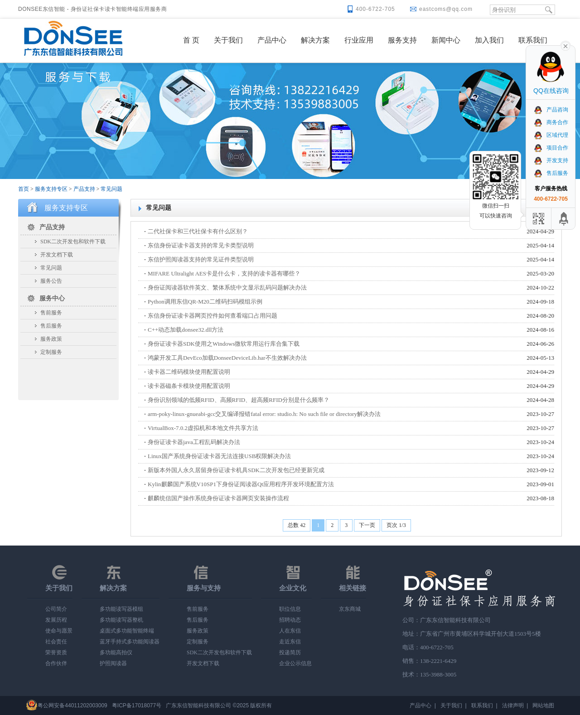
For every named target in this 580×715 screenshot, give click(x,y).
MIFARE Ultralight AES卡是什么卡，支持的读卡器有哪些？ (224, 273)
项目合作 (550, 148)
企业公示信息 (295, 663)
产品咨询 (550, 109)
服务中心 (52, 298)
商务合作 (550, 122)
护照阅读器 (113, 663)
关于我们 (228, 40)
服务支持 (402, 40)
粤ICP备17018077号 (136, 705)
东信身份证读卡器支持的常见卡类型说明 (201, 245)
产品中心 (271, 40)
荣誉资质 (56, 652)
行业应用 (358, 40)
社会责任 (56, 641)
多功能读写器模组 (121, 609)
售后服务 (51, 326)
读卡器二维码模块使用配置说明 (189, 371)
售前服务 (51, 312)
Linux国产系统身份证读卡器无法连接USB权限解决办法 (219, 456)
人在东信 (290, 631)
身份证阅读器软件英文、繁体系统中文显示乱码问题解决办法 (227, 287)
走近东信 (290, 641)
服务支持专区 (51, 189)
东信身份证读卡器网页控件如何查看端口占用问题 (212, 315)
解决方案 (315, 40)
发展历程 (56, 620)
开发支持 (550, 160)
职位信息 (290, 609)
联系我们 (532, 40)
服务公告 (51, 281)
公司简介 (56, 609)
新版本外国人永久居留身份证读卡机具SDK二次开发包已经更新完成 (236, 470)
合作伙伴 (56, 663)
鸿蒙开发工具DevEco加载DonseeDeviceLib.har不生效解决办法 (227, 357)
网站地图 (543, 705)
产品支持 (84, 189)
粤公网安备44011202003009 (72, 705)
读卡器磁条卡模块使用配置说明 (189, 385)
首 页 (191, 40)
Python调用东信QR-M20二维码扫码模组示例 (205, 301)
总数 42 (296, 525)
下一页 (367, 525)
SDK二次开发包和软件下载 (73, 241)
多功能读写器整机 (121, 620)
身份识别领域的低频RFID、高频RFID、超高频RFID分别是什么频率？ (238, 399)
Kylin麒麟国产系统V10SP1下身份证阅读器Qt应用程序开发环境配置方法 (241, 484)
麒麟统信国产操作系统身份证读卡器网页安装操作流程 (218, 498)
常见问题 (111, 189)
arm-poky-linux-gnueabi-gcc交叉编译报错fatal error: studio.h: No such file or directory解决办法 (264, 414)
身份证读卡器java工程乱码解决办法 (194, 442)
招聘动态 (290, 620)
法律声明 (513, 705)
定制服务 (51, 352)
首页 (23, 189)
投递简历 (290, 652)
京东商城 (350, 609)
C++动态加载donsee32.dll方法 (185, 329)
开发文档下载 (56, 254)
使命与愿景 (58, 631)
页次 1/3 (396, 525)
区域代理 (550, 135)
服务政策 (51, 339)
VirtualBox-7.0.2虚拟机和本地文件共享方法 (203, 428)
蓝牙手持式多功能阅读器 (130, 641)
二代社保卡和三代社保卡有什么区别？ (198, 231)
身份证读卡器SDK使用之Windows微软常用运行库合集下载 (224, 343)
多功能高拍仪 (116, 652)
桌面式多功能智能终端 (127, 631)
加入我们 (489, 40)
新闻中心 (445, 40)
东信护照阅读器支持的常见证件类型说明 (201, 259)
